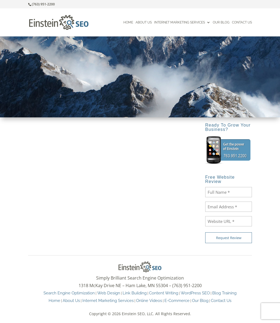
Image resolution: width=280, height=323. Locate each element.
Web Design (108, 293)
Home (128, 22)
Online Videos (149, 300)
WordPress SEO (195, 293)
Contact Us (242, 22)
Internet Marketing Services (179, 22)
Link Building (135, 293)
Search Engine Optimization (69, 293)
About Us (144, 22)
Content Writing (163, 293)
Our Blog (221, 22)
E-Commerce (177, 300)
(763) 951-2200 (43, 4)
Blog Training (224, 293)
